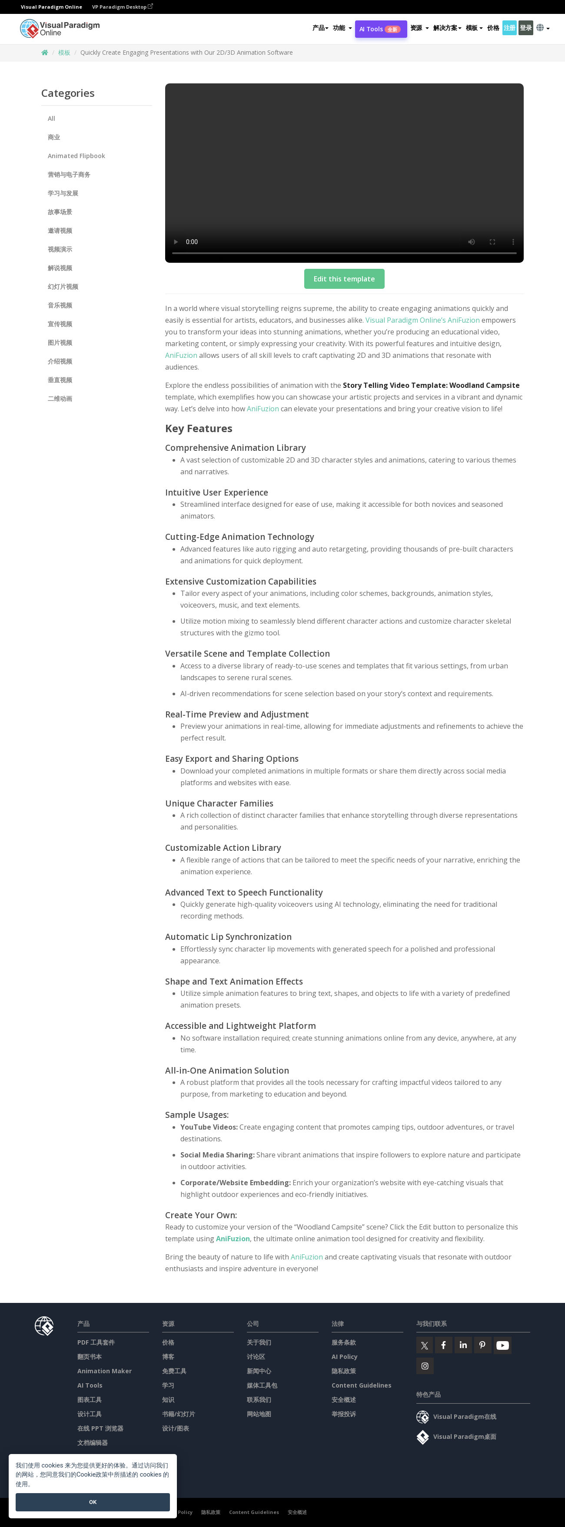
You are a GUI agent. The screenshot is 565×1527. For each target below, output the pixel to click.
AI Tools (380, 29)
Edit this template (344, 279)
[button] (342, 27)
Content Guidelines (362, 1385)
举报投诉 (344, 1414)
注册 (509, 27)
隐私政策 (344, 1371)
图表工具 (89, 1399)
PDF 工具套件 (96, 1342)
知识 (168, 1399)
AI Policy (345, 1356)
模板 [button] (474, 27)
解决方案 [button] (447, 27)
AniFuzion (181, 355)
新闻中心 (259, 1371)
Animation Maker (104, 1371)
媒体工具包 (262, 1385)
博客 (168, 1356)
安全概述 (344, 1399)
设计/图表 (175, 1428)
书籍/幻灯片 (178, 1414)
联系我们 (259, 1399)
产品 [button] (320, 27)
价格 (493, 27)
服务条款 (344, 1342)
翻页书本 (89, 1356)
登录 (526, 27)
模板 (64, 52)
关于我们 (259, 1342)
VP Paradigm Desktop (122, 6)
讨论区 (256, 1356)
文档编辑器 (92, 1442)
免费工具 (174, 1371)
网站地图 (259, 1414)
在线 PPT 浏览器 (100, 1428)
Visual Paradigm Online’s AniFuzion (423, 320)
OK (92, 1502)
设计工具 (89, 1414)
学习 (168, 1385)
